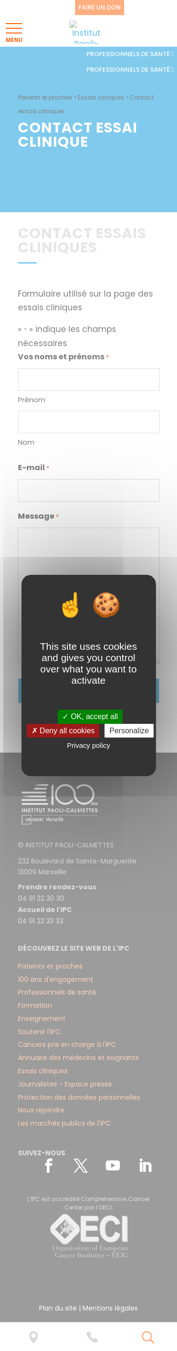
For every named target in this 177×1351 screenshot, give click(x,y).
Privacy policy (88, 746)
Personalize (129, 731)
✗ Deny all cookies (63, 731)
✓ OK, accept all (90, 717)
